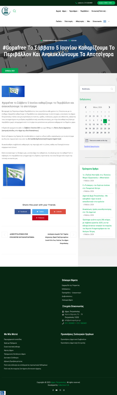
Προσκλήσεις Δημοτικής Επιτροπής (73, 343)
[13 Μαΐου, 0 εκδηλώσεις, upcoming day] (94, 125)
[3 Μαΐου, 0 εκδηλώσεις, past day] (109, 117)
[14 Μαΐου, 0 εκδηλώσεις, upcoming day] (97, 125)
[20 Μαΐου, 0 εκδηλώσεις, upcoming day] (94, 129)
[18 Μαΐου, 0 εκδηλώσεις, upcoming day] (86, 129)
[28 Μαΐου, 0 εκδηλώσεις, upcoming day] (97, 133)
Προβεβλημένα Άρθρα (50, 40)
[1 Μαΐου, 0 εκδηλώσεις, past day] (101, 117)
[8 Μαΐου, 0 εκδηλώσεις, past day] (101, 121)
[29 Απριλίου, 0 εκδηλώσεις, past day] (94, 117)
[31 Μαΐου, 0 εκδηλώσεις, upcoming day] (109, 133)
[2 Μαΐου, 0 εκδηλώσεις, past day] (105, 117)
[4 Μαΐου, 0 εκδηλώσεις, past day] (86, 121)
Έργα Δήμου (73, 11)
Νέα (88, 21)
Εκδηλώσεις (66, 289)
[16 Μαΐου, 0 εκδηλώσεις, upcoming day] (105, 125)
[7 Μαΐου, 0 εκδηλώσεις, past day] (97, 121)
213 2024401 (70, 323)
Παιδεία (58, 21)
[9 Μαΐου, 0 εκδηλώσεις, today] (105, 121)
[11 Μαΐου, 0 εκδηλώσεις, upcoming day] (86, 125)
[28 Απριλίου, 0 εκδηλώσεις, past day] (90, 117)
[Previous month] (85, 107)
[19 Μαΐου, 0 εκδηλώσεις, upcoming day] (90, 129)
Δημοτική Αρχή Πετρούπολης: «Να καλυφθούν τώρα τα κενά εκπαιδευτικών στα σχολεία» (95, 199)
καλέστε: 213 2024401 (84, 3)
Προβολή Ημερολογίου (91, 146)
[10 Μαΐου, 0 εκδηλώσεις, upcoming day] (109, 121)
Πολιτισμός (69, 21)
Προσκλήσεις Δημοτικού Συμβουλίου (73, 339)
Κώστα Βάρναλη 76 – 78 (74, 314)
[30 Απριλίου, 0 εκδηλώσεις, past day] (97, 117)
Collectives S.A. (63, 385)
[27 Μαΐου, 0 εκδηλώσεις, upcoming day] (94, 133)
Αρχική (58, 11)
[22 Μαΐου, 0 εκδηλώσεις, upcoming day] (101, 129)
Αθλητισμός (80, 21)
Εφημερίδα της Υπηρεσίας (71, 285)
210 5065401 (81, 323)
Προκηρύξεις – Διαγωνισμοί (71, 293)
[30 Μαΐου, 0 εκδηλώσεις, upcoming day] (105, 133)
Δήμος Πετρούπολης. (58, 382)
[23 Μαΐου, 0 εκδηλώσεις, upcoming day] (105, 129)
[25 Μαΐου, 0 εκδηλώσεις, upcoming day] (86, 133)
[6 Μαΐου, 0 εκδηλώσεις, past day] (94, 121)
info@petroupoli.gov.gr (73, 320)
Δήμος (64, 11)
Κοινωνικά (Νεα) (62, 40)
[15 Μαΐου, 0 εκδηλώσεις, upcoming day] (101, 125)
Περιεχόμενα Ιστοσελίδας (13, 339)
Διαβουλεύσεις (67, 296)
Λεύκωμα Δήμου (67, 300)
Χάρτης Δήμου (8, 350)
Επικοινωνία (97, 21)
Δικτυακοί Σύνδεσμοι (11, 358)
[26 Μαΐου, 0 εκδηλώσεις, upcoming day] (90, 133)
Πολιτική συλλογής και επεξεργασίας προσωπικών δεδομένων (25, 365)
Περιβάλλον (84, 11)
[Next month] (109, 107)
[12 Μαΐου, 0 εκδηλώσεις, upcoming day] (90, 125)
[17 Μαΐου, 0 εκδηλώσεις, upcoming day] (109, 125)
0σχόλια (72, 40)
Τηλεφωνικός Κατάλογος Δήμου (15, 354)
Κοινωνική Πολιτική (98, 11)
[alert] (97, 140)
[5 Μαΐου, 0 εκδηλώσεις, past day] (90, 121)
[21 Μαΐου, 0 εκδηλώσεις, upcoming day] (97, 129)
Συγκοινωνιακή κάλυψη (12, 347)
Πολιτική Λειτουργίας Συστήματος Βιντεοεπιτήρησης (22, 369)
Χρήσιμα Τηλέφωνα (10, 343)
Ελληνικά (104, 21)
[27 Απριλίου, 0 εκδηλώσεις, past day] (86, 117)
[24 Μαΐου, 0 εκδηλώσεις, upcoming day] (109, 129)
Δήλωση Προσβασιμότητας (13, 361)
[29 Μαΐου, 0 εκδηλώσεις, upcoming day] (101, 133)
